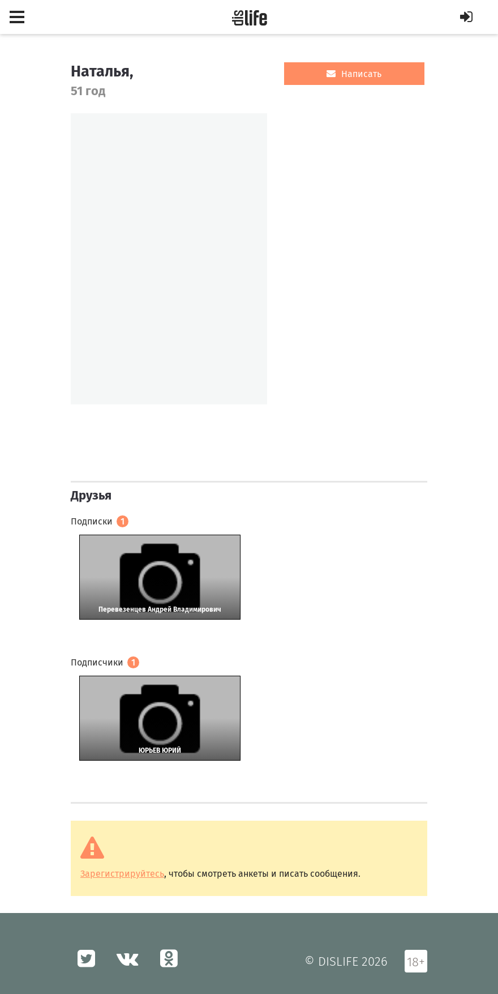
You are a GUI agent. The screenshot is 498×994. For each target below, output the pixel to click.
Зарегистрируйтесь (122, 873)
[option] (169, 258)
